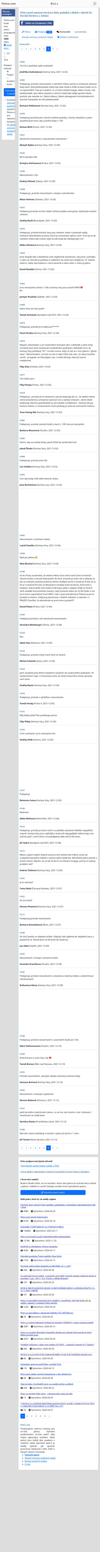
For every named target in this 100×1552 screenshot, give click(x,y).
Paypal (10, 74)
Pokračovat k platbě (10, 92)
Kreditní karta (11, 83)
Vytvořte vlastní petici (53, 1265)
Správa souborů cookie (36, 1533)
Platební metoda (8, 67)
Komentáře (63, 31)
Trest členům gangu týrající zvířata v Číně (39, 1239)
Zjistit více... (8, 47)
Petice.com (9, 3)
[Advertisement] (58, 74)
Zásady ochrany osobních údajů (37, 37)
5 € (8, 53)
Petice (26, 31)
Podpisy (43, 31)
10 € (6, 59)
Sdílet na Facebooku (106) (36, 23)
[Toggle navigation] (94, 3)
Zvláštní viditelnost (67, 37)
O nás (27, 1537)
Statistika (80, 31)
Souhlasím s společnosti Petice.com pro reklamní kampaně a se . (13, 117)
